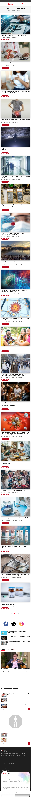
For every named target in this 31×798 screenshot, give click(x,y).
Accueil (9, 10)
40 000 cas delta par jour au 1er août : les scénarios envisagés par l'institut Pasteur (14, 291)
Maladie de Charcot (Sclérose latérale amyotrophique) (17, 704)
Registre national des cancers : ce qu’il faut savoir (13, 35)
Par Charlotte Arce (14, 549)
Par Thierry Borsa (14, 151)
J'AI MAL (3, 712)
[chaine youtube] (13, 650)
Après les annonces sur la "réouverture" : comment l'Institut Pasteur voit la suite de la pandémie (14, 375)
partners (10, 777)
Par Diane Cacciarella (15, 179)
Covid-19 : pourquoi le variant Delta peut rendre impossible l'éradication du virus (13, 262)
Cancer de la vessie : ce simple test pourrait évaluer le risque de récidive (17, 632)
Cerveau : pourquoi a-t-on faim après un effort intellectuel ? (18, 637)
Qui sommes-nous (5, 765)
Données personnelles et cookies (8, 763)
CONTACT (2, 1)
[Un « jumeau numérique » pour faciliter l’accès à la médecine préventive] (15, 660)
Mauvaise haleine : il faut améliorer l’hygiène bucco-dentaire (17, 739)
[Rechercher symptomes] (29, 743)
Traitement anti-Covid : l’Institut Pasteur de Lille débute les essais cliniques (15, 319)
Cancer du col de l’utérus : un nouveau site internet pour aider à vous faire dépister (15, 120)
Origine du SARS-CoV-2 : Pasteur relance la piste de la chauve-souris (14, 148)
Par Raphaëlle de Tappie (15, 577)
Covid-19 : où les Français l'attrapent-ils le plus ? (13, 490)
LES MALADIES (4, 691)
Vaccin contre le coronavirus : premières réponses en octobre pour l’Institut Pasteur (14, 603)
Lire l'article (5, 39)
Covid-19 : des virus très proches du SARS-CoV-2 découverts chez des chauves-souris (13, 234)
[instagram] (22, 623)
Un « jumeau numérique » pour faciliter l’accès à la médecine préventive (15, 669)
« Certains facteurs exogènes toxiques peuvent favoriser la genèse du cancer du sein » (15, 91)
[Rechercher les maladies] (29, 709)
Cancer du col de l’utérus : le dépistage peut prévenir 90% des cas (14, 63)
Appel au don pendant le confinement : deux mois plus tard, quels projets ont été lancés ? (15, 575)
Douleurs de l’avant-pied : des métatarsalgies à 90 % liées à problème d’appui (18, 733)
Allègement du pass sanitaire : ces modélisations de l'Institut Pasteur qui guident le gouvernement (14, 205)
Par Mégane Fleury (14, 236)
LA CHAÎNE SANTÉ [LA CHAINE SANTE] (5, 649)
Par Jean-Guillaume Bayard (16, 207)
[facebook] (6, 623)
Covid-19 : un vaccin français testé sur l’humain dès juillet (14, 546)
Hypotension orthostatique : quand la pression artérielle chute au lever (18, 694)
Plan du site (4, 768)
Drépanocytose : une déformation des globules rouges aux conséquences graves (18, 699)
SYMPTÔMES (4, 730)
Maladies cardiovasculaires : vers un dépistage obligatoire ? (18, 642)
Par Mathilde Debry (14, 122)
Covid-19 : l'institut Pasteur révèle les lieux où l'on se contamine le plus (14, 462)
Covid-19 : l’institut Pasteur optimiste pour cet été (13, 347)
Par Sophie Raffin (14, 37)
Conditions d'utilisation (6, 766)
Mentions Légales (5, 770)
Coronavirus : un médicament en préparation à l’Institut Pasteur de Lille (15, 518)
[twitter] (14, 623)
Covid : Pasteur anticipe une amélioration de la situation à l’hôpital (15, 177)
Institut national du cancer (17, 10)
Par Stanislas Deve (14, 65)
